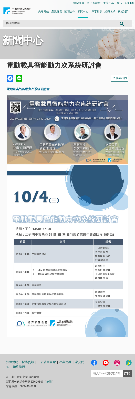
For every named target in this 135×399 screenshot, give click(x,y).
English (129, 2)
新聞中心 (83, 11)
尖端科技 (43, 11)
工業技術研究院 (16, 11)
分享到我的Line (19, 78)
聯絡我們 (121, 78)
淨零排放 (96, 11)
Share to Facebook (10, 78)
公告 (119, 3)
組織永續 (110, 11)
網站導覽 (78, 3)
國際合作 (69, 11)
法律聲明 (12, 362)
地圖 (49, 381)
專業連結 (65, 362)
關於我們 (123, 11)
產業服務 (56, 11)
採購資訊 (28, 362)
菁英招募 (108, 3)
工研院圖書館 (46, 362)
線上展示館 (93, 3)
